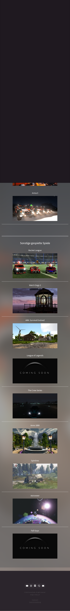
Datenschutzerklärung (35, 602)
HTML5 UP (37, 595)
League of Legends (35, 355)
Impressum (35, 600)
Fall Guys (35, 530)
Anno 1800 (35, 425)
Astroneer (35, 495)
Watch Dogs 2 (35, 285)
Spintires (35, 460)
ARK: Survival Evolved (35, 320)
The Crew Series (35, 390)
